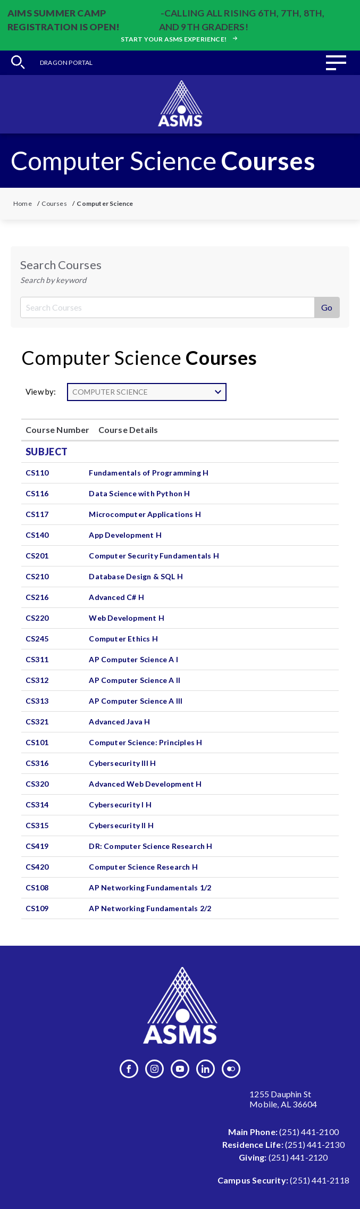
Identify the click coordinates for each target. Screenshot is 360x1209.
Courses (53, 203)
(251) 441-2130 (315, 1144)
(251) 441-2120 (298, 1157)
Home (22, 203)
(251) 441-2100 (309, 1132)
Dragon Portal (66, 62)
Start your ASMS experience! (180, 39)
